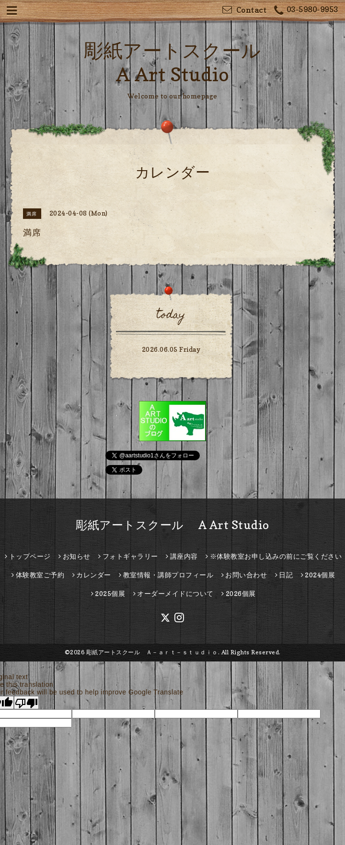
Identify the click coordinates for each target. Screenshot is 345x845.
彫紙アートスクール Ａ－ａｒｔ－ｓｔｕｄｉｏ (152, 652)
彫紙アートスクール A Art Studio (172, 525)
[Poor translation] (26, 702)
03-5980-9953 (306, 11)
